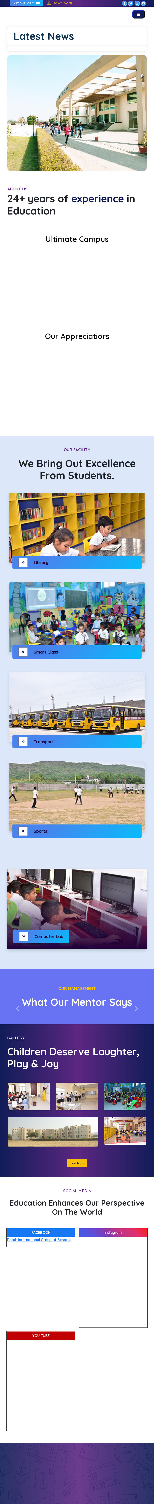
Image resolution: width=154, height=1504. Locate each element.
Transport (44, 741)
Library (41, 562)
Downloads (62, 3)
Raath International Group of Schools (39, 1239)
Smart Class (46, 652)
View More (77, 1163)
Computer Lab (48, 936)
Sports (40, 831)
